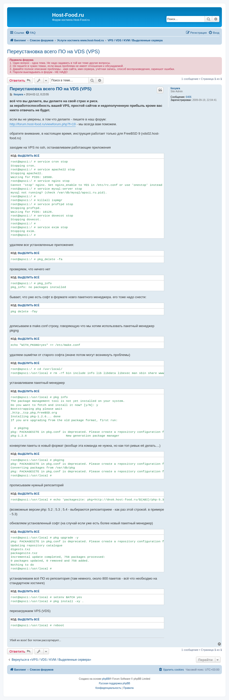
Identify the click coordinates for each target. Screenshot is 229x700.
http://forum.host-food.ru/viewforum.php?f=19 (43, 124)
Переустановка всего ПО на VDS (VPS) (53, 51)
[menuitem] (30, 33)
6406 (188, 97)
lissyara (175, 88)
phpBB (106, 678)
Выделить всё (28, 155)
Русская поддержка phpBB (114, 683)
